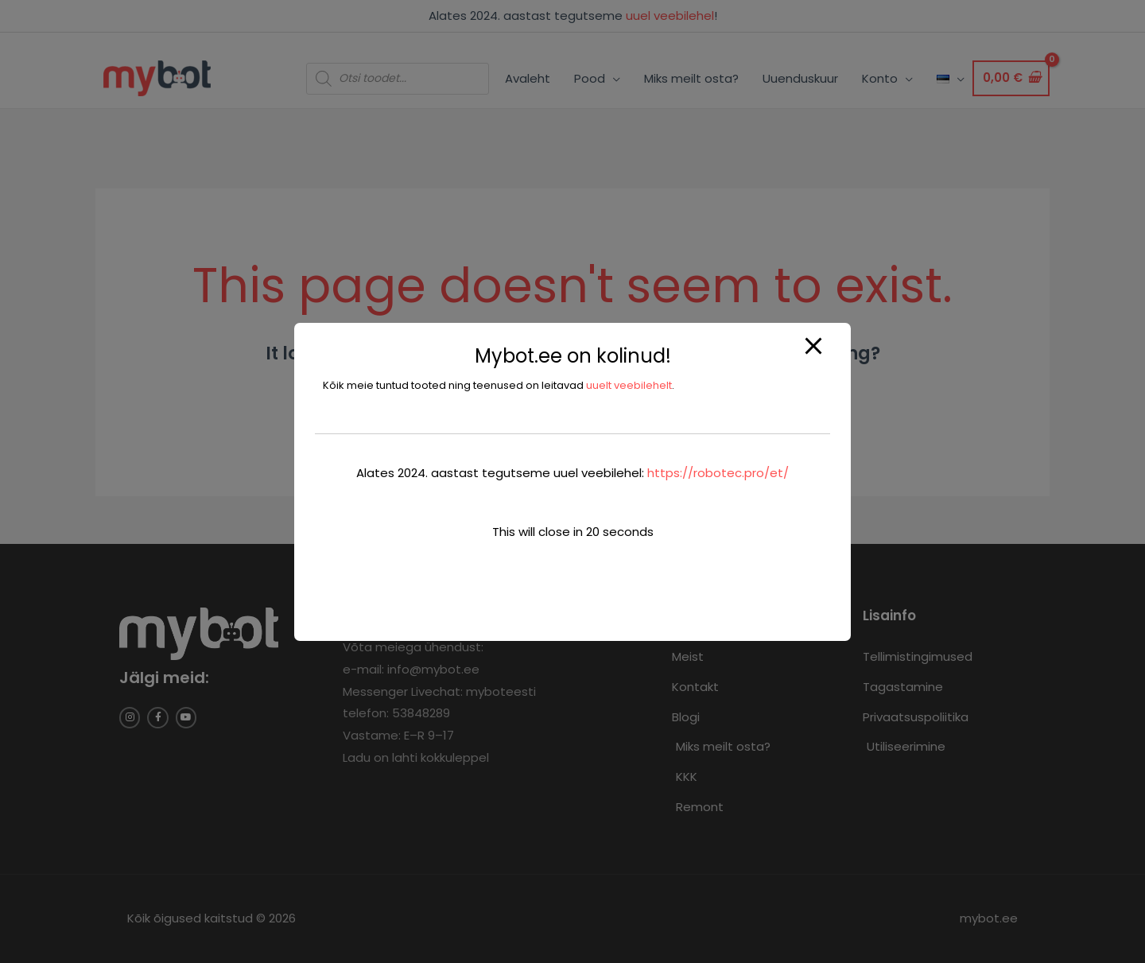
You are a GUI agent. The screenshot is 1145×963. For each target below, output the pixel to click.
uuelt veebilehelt (629, 385)
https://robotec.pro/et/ (718, 472)
